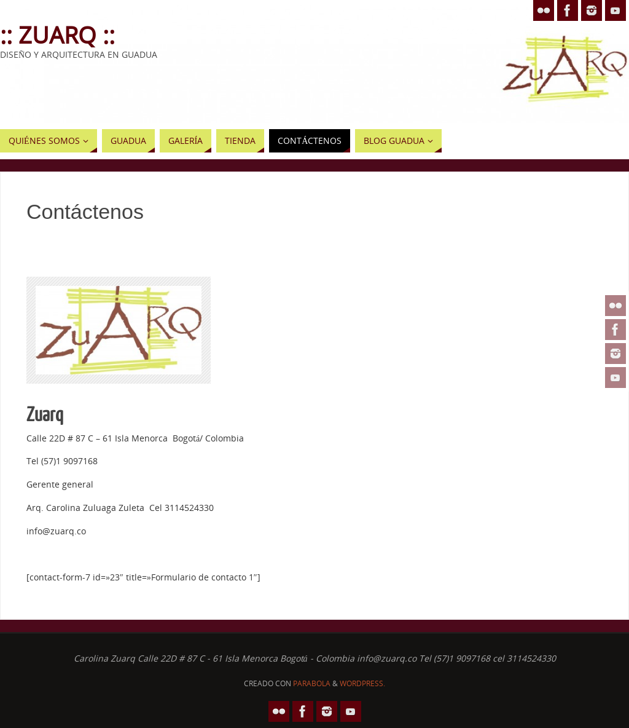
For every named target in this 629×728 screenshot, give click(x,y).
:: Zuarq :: (57, 34)
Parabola (311, 683)
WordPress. (362, 683)
